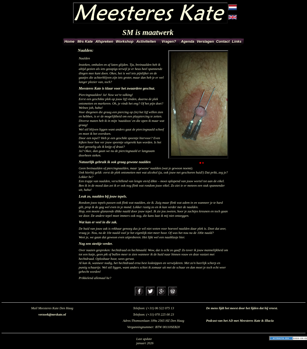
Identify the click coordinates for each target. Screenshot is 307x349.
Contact (223, 41)
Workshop (124, 41)
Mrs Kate (85, 41)
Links (236, 41)
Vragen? (169, 41)
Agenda (187, 41)
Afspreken (104, 41)
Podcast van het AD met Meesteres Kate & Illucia (240, 320)
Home (69, 41)
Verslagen (205, 41)
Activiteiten (146, 41)
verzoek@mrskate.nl (52, 314)
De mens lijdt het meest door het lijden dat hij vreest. (242, 308)
